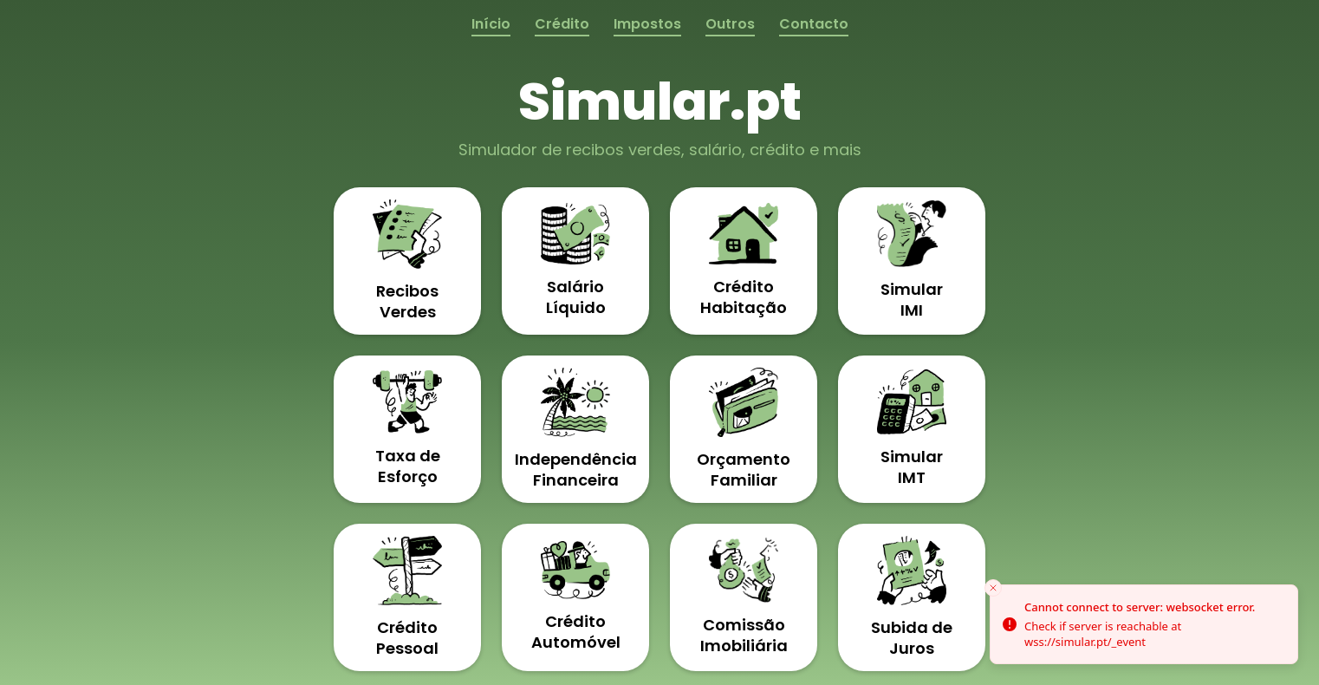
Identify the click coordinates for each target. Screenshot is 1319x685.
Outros (730, 24)
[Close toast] (993, 588)
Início (490, 24)
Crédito (562, 24)
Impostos (647, 24)
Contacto (813, 24)
